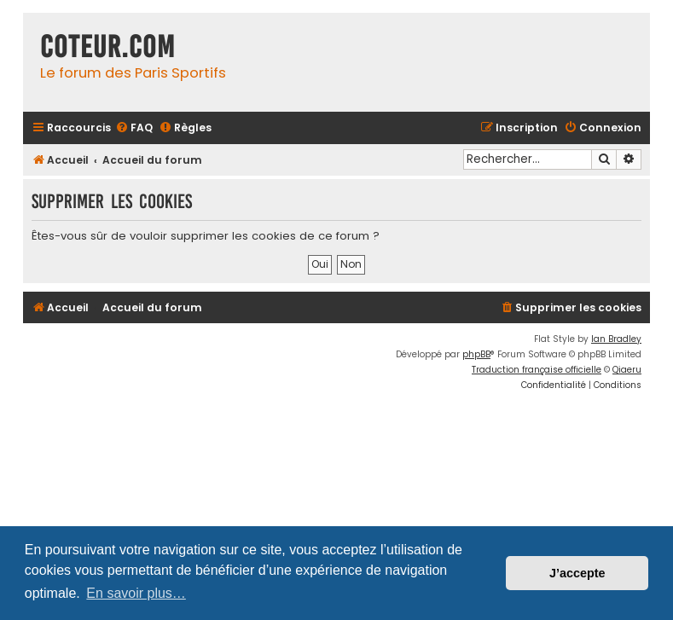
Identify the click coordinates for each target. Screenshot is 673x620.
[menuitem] (134, 128)
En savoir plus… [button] (136, 593)
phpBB (476, 354)
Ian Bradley (616, 339)
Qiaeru (626, 369)
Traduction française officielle (536, 369)
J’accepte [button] (577, 573)
